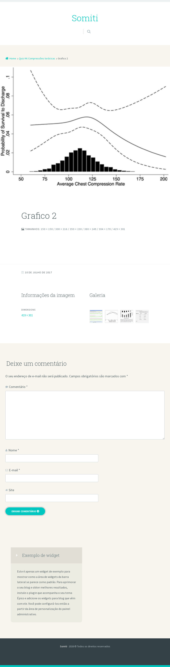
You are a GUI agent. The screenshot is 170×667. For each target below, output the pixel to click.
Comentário (18, 387)
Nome (13, 450)
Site (11, 490)
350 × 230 (76, 229)
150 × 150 (47, 229)
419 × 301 (119, 229)
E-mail (14, 470)
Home (12, 58)
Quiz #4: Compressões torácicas (37, 58)
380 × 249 (90, 229)
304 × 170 (105, 229)
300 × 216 (61, 229)
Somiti (63, 646)
